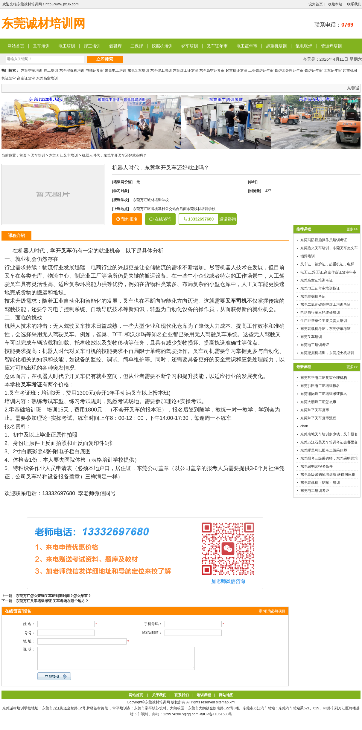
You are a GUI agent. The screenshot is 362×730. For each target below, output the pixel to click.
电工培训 (66, 46)
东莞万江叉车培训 (63, 155)
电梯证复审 (95, 70)
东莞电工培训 (115, 70)
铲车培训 (189, 46)
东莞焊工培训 (161, 70)
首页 (23, 155)
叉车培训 (41, 46)
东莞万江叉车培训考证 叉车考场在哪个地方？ (52, 601)
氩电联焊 (304, 46)
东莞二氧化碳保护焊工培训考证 (325, 304)
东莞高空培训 (47, 78)
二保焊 (136, 46)
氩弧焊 (115, 46)
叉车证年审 (217, 46)
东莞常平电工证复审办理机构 (323, 378)
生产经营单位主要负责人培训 (323, 321)
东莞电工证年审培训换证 (320, 288)
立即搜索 (104, 59)
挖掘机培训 (162, 46)
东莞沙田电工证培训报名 (320, 386)
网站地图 (226, 699)
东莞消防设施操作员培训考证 (323, 240)
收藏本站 (335, 4)
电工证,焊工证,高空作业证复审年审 (328, 272)
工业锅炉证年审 (260, 70)
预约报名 (127, 219)
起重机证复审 (236, 70)
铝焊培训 (307, 256)
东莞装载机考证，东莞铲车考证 (325, 329)
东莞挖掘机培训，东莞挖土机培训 (327, 353)
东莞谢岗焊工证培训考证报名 (323, 394)
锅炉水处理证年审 (289, 70)
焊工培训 (92, 46)
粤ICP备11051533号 (216, 719)
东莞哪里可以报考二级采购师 (323, 450)
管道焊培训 (331, 46)
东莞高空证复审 (211, 70)
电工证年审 (246, 46)
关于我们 (159, 699)
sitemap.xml (225, 707)
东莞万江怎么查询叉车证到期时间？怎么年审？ (53, 596)
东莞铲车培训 (31, 70)
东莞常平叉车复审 (314, 410)
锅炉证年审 (314, 70)
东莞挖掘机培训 (71, 70)
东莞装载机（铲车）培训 (320, 482)
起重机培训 (276, 46)
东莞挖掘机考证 (313, 296)
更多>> (352, 229)
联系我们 (354, 4)
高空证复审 (26, 78)
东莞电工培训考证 (314, 345)
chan (304, 426)
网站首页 (15, 46)
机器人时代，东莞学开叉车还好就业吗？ (114, 155)
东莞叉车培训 (138, 70)
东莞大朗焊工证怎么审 (318, 402)
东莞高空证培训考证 (316, 280)
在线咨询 (160, 219)
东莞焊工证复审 (185, 70)
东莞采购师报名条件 (316, 466)
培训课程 (204, 699)
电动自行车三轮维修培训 (320, 312)
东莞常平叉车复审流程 (318, 418)
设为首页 (315, 4)
